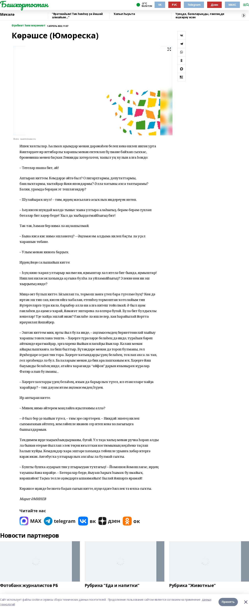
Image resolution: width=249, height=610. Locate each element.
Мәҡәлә (7, 14)
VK (160, 5)
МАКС (232, 5)
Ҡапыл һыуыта (124, 14)
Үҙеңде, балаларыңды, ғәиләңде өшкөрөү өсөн (199, 15)
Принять (228, 602)
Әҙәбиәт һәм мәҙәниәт (28, 25)
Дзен (214, 5)
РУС (174, 5)
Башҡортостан (24, 4)
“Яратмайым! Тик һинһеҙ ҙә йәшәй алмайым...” (77, 15)
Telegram (194, 5)
